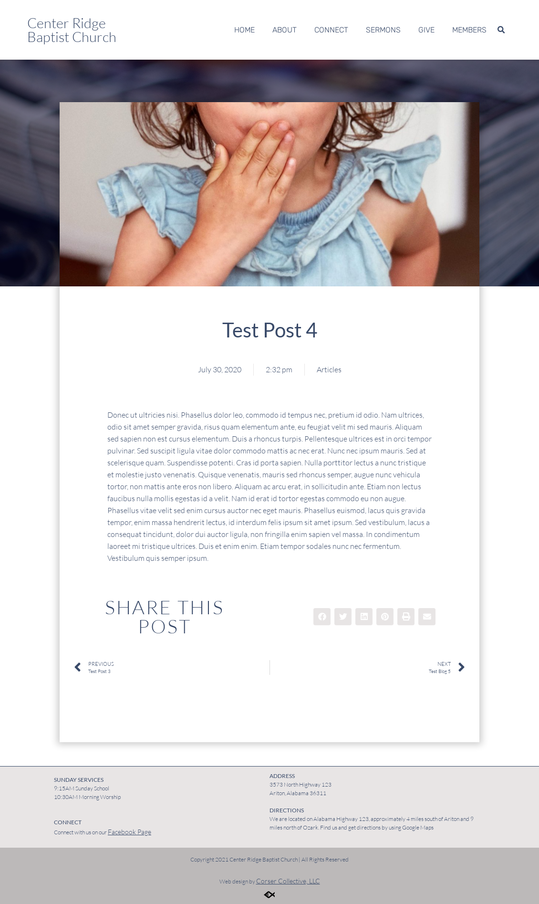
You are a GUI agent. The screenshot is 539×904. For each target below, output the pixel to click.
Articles (329, 369)
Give (426, 29)
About (284, 29)
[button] (501, 30)
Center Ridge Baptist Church (71, 29)
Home (244, 29)
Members (469, 29)
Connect (331, 29)
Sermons (383, 29)
